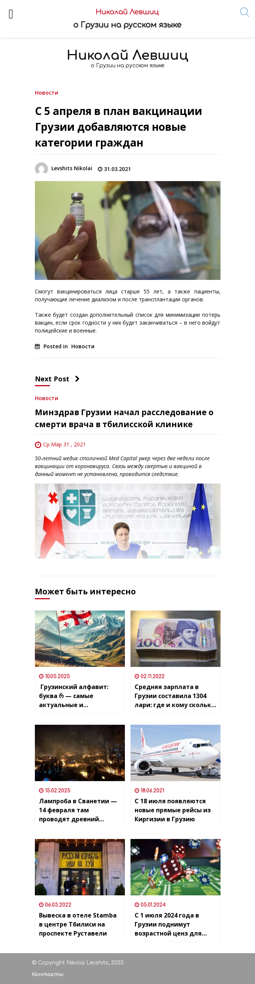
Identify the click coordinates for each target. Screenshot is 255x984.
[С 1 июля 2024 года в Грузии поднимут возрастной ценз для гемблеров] (175, 867)
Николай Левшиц (127, 55)
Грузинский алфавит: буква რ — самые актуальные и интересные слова (73, 696)
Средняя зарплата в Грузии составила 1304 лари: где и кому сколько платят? (175, 696)
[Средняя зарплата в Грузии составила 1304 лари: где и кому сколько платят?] (175, 639)
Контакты (47, 974)
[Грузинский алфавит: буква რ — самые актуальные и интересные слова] (80, 639)
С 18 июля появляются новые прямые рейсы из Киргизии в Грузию (173, 810)
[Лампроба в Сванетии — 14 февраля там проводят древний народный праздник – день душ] (80, 753)
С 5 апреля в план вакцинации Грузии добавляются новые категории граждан (118, 127)
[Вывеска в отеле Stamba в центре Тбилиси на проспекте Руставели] (80, 867)
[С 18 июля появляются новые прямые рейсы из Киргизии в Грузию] (175, 753)
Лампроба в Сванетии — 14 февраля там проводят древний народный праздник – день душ (78, 810)
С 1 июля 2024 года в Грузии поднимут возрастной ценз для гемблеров (168, 924)
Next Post (57, 378)
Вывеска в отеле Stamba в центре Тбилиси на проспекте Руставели (78, 924)
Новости (46, 92)
